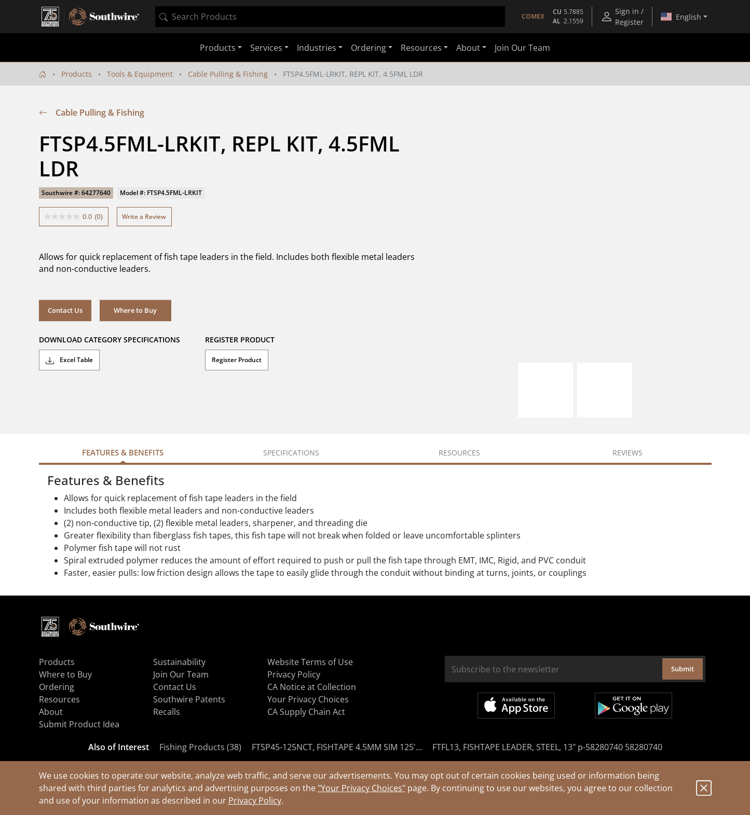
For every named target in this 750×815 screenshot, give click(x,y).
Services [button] (266, 47)
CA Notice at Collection (311, 687)
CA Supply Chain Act (306, 711)
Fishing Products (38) (200, 747)
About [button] (468, 47)
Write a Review (144, 216)
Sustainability (179, 662)
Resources (59, 699)
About (51, 711)
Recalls (166, 711)
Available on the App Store (516, 706)
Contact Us (65, 310)
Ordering (56, 687)
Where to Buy (135, 310)
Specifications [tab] (291, 453)
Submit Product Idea (79, 724)
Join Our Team (522, 47)
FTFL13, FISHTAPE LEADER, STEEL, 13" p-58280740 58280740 (547, 747)
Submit (682, 668)
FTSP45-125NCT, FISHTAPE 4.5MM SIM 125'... (337, 747)
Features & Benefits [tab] (122, 452)
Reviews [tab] (627, 453)
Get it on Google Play (633, 706)
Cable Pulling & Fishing (228, 74)
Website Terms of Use (310, 662)
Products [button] (218, 47)
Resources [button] (421, 47)
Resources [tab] (459, 453)
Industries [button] (316, 47)
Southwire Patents (189, 699)
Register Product (237, 359)
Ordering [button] (368, 47)
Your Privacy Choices (308, 699)
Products (76, 74)
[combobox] (330, 16)
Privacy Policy (254, 800)
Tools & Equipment (140, 74)
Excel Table (69, 360)
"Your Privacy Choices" (361, 788)
